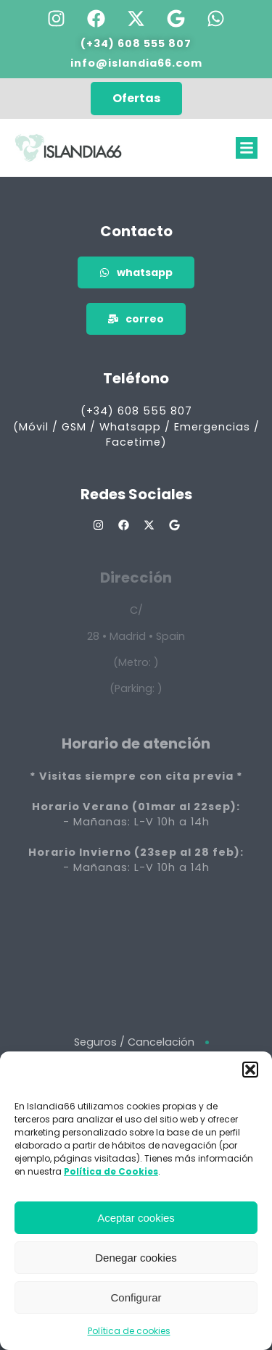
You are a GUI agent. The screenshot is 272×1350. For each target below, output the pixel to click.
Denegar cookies (136, 1257)
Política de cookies (129, 1331)
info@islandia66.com (136, 63)
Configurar (135, 1297)
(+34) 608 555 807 (136, 43)
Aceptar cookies (136, 1218)
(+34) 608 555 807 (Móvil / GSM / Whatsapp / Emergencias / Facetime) (136, 426)
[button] (250, 1069)
